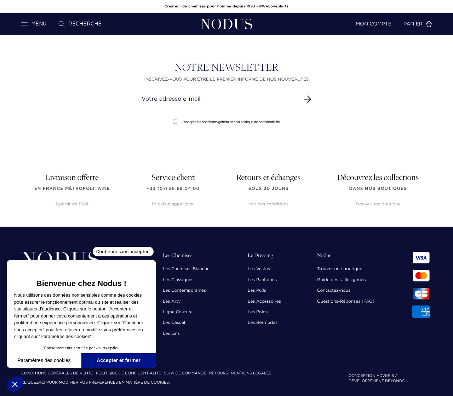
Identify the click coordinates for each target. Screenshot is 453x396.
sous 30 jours (268, 189)
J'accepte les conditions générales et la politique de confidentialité (226, 122)
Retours (218, 373)
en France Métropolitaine (72, 189)
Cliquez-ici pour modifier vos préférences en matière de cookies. (95, 383)
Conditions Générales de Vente (57, 373)
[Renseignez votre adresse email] (220, 99)
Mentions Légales (251, 373)
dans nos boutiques (378, 189)
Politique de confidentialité (128, 373)
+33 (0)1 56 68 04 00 (173, 189)
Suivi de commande (185, 373)
